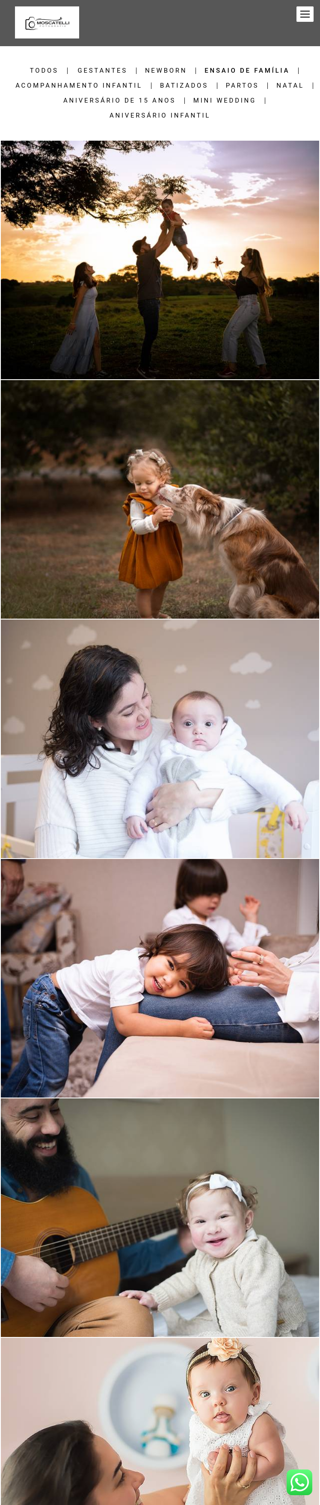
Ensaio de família (247, 71)
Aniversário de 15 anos (119, 100)
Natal (290, 86)
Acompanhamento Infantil (78, 86)
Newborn (166, 71)
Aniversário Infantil (160, 115)
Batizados (184, 86)
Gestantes (102, 71)
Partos (242, 86)
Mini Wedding (224, 100)
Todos (44, 71)
